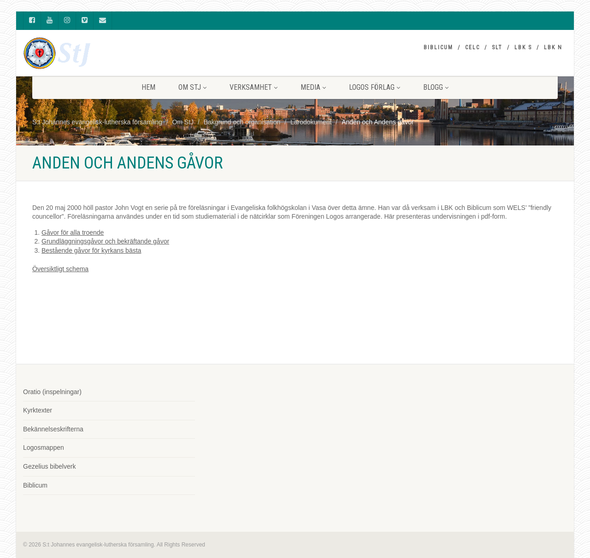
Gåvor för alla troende (72, 232)
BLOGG (435, 87)
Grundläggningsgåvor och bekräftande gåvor (105, 241)
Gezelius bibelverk (49, 466)
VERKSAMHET (253, 87)
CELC (472, 47)
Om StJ (192, 87)
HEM (148, 87)
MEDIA (313, 87)
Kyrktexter (37, 410)
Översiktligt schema (60, 269)
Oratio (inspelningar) (52, 391)
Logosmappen (43, 447)
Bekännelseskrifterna (53, 429)
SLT (497, 47)
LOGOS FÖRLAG (374, 87)
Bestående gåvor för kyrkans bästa (91, 250)
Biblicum (438, 47)
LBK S (523, 47)
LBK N (553, 47)
